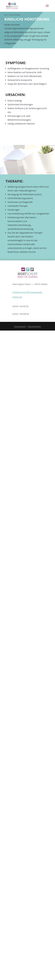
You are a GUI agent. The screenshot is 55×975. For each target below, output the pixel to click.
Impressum (20, 326)
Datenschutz (34, 326)
